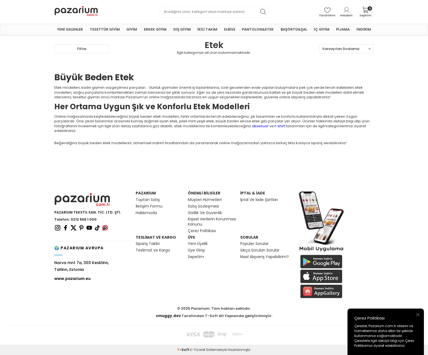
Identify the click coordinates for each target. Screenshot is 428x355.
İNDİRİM (363, 29)
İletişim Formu (149, 206)
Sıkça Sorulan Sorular (260, 250)
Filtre (81, 48)
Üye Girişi (196, 250)
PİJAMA (343, 29)
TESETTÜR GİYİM (105, 29)
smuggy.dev (168, 315)
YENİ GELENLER (70, 29)
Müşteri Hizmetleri (205, 199)
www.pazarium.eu (72, 278)
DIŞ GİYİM (182, 29)
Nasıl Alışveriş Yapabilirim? (264, 256)
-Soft (183, 349)
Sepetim (196, 256)
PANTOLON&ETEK (258, 29)
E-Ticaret (197, 349)
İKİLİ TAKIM (207, 29)
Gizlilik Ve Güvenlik (205, 212)
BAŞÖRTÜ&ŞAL (294, 29)
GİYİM (131, 29)
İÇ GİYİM (321, 29)
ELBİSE (229, 29)
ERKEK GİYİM (155, 29)
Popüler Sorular (254, 243)
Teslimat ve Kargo (153, 250)
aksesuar (260, 126)
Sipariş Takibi (148, 243)
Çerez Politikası (202, 230)
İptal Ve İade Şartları (259, 199)
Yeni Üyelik (198, 243)
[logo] (91, 12)
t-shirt (280, 126)
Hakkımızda (146, 212)
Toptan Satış (148, 199)
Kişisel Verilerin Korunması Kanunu (212, 222)
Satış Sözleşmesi (203, 206)
